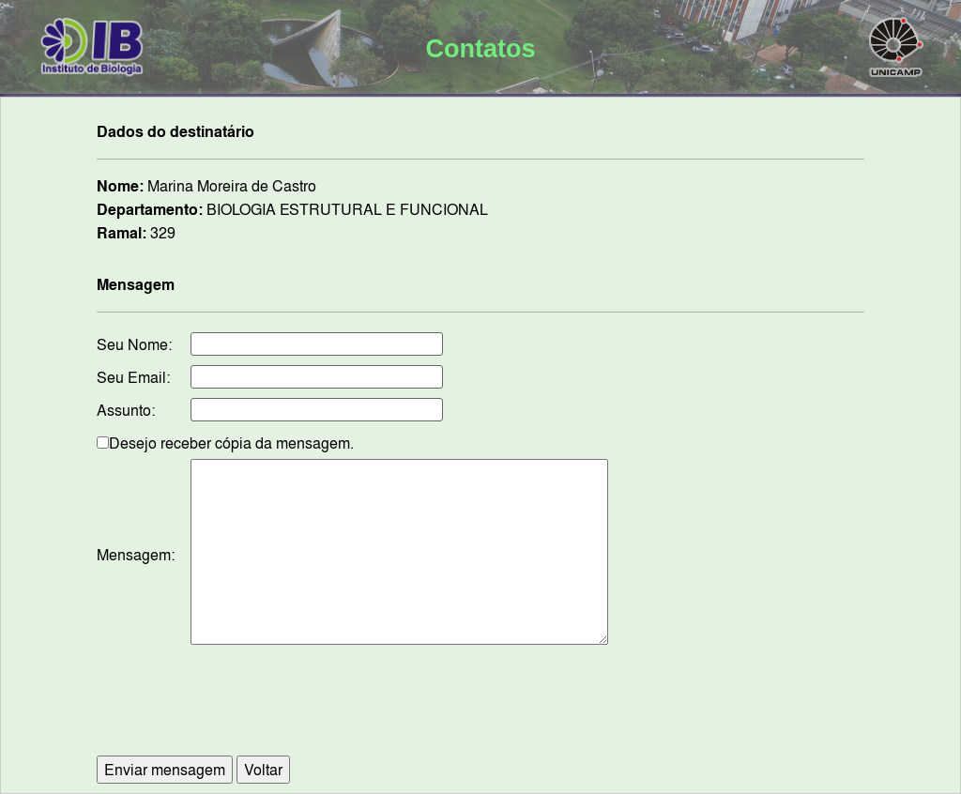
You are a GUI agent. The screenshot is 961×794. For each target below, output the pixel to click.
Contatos (480, 49)
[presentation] (480, 709)
